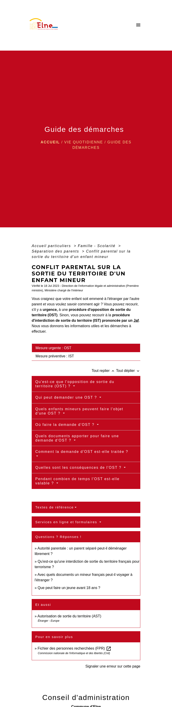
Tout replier (104, 371)
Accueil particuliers (52, 246)
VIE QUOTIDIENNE (83, 142)
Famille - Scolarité (97, 246)
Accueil (50, 142)
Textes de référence (54, 507)
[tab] (86, 348)
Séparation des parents (56, 251)
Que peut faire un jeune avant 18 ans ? (69, 588)
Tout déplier (128, 371)
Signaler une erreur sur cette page (112, 666)
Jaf (136, 320)
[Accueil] (45, 25)
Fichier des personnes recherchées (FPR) (74, 648)
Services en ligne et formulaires (66, 522)
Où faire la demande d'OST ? (65, 425)
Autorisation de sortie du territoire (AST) (69, 616)
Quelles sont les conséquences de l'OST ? (79, 467)
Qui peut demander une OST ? (66, 397)
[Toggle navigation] (138, 25)
